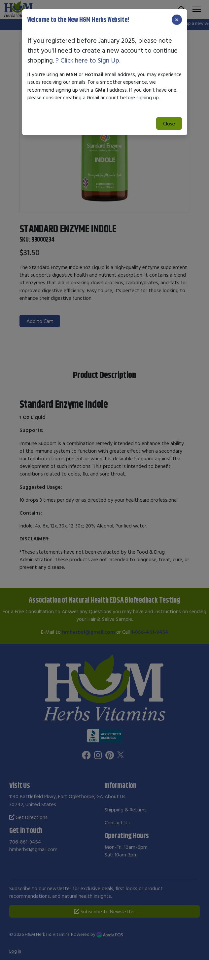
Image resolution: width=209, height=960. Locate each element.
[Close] (177, 20)
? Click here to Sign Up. (88, 60)
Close (169, 123)
